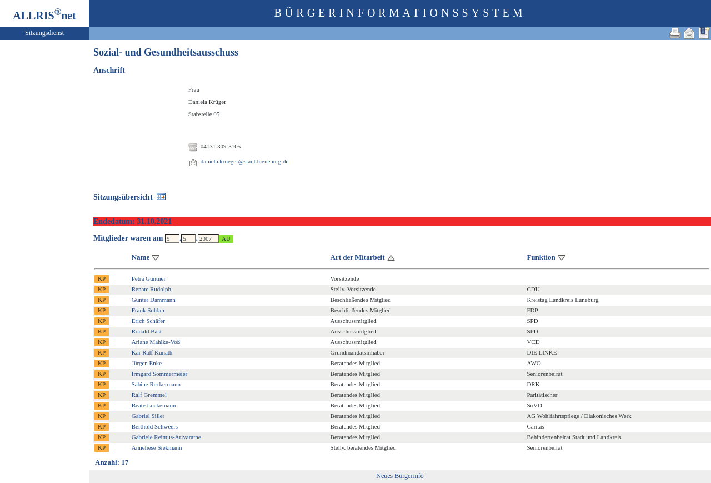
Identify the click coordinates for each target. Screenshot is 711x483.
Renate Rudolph (151, 289)
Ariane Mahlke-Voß (156, 341)
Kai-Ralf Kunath (152, 352)
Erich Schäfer (148, 320)
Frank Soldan (148, 310)
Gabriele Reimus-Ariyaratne (166, 437)
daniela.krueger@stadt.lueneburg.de (245, 161)
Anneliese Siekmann (157, 447)
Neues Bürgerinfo (399, 476)
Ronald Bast (147, 331)
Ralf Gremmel (149, 394)
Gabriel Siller (148, 415)
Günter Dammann (154, 299)
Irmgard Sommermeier (160, 373)
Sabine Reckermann (156, 384)
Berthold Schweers (155, 426)
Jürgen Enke (147, 363)
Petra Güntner (149, 278)
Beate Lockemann (154, 405)
